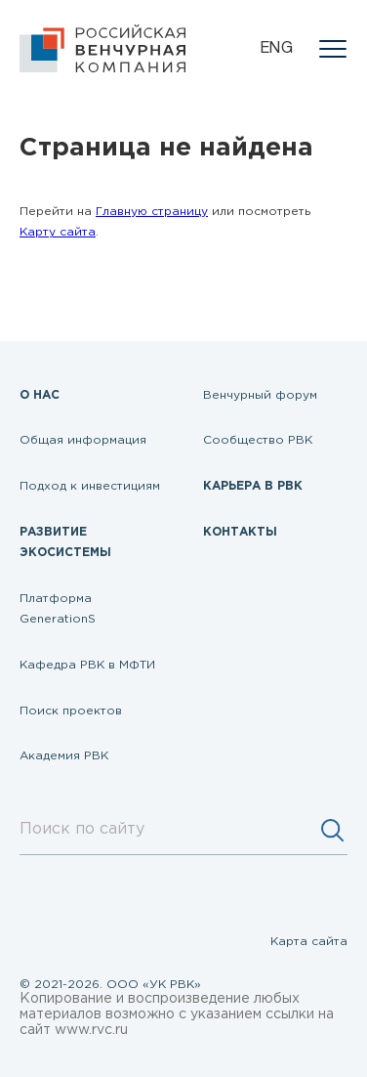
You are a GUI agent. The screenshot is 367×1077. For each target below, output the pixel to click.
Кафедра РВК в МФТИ (87, 665)
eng (277, 49)
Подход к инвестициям (90, 486)
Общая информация (83, 440)
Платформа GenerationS (58, 609)
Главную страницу (152, 211)
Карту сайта (58, 232)
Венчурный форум (260, 395)
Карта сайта (308, 941)
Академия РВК (64, 756)
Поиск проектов (71, 711)
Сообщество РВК (257, 440)
